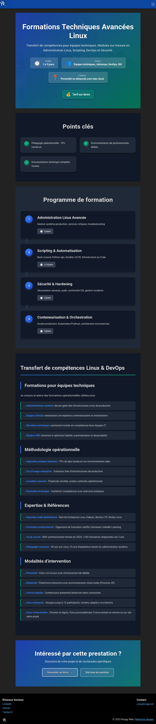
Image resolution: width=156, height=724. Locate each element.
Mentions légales (144, 719)
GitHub (6, 708)
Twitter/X (7, 712)
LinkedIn (7, 704)
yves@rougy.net (145, 704)
